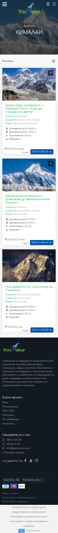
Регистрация (10, 406)
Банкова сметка (14, 453)
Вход (5, 402)
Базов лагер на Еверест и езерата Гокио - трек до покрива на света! (24, 108)
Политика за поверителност (19, 498)
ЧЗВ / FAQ (8, 411)
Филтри (7, 61)
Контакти (8, 424)
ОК (21, 531)
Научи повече (33, 531)
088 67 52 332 (11, 440)
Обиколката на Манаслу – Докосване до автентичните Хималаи (27, 199)
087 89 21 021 (11, 444)
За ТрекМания (10, 419)
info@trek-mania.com (16, 448)
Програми (8, 415)
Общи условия (10, 494)
